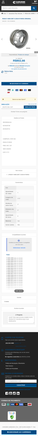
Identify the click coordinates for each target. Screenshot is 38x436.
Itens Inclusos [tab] (19, 170)
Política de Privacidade (12, 368)
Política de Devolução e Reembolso (15, 363)
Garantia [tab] (19, 297)
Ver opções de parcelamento (19, 69)
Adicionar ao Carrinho (19, 83)
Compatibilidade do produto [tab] (19, 234)
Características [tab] (19, 182)
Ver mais (19, 291)
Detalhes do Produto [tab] (19, 118)
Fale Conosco (9, 366)
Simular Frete (30, 107)
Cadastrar (21, 385)
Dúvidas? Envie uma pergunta (19, 111)
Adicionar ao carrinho (19, 432)
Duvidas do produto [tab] (19, 308)
